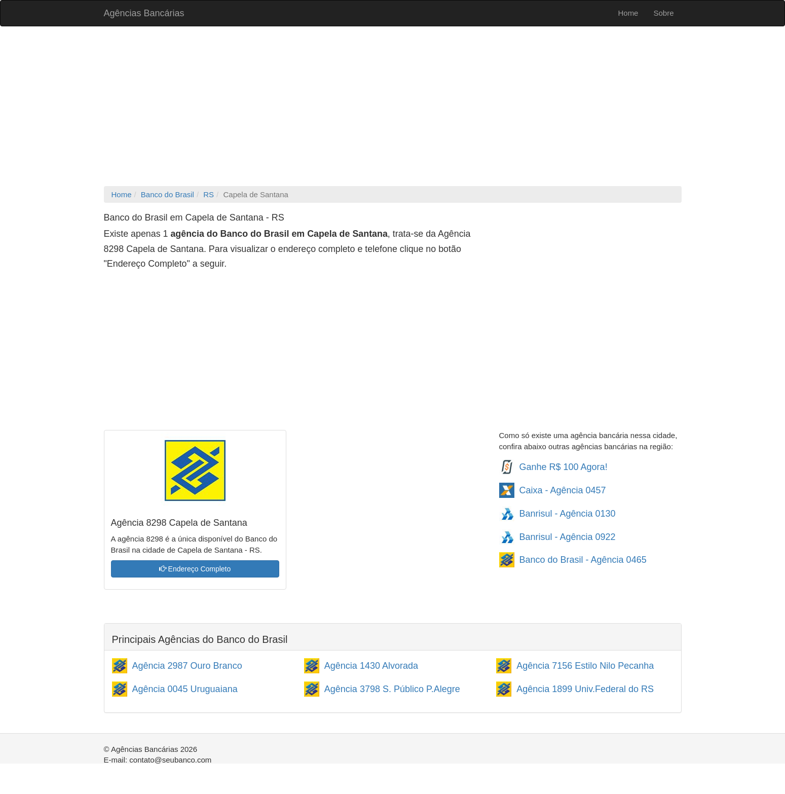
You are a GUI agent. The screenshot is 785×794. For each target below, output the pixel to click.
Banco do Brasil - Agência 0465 (583, 560)
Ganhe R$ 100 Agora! (563, 467)
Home (628, 13)
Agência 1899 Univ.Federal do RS (585, 689)
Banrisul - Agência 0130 (567, 514)
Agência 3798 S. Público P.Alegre (392, 689)
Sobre (663, 13)
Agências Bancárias (144, 13)
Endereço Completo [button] (195, 569)
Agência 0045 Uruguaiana (185, 689)
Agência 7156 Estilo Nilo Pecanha (585, 666)
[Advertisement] (393, 107)
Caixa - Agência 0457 (562, 490)
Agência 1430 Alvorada (371, 666)
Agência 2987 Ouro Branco (187, 666)
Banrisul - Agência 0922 (567, 537)
